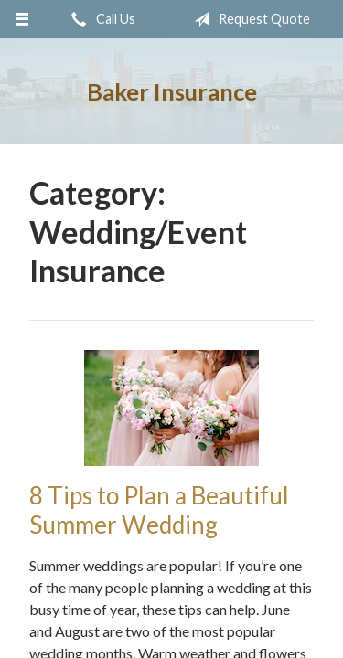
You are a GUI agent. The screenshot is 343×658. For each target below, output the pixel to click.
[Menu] (22, 19)
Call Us (99, 19)
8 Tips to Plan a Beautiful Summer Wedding (159, 510)
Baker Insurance (172, 91)
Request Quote (248, 19)
